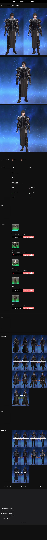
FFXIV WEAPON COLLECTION (7, 526)
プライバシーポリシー (5, 533)
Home (23, 501)
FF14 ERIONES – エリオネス (7, 528)
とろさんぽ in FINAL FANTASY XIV (8, 531)
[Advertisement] (23, 161)
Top (39, 501)
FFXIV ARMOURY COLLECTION (23, 1)
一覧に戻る (8, 501)
